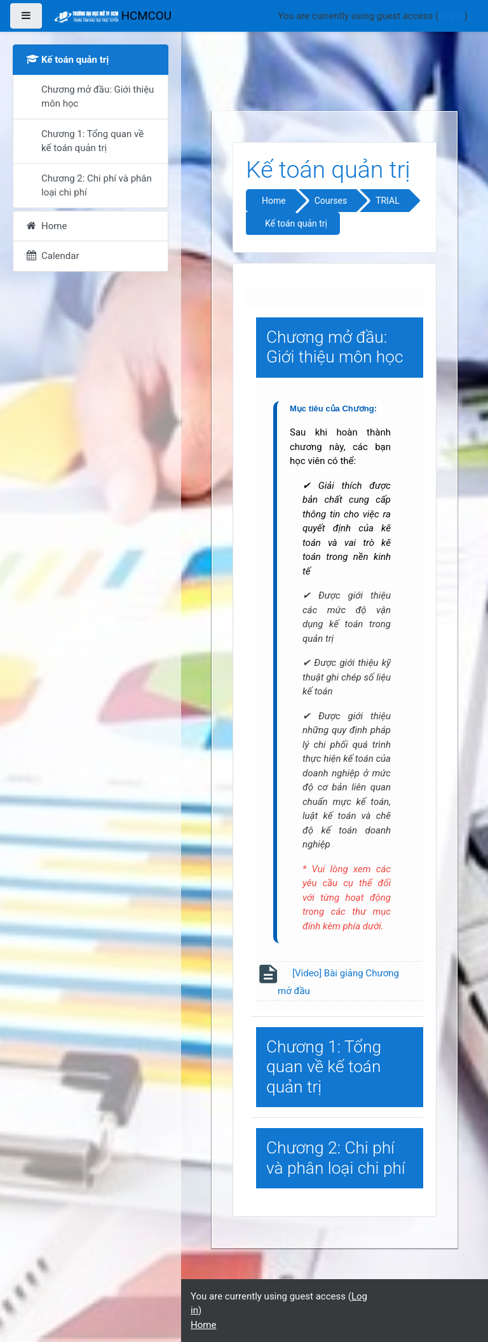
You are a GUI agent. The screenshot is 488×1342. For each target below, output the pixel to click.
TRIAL (388, 201)
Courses (331, 201)
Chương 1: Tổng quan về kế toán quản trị (323, 1066)
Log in (451, 16)
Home (274, 201)
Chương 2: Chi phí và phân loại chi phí (335, 1158)
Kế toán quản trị (296, 223)
